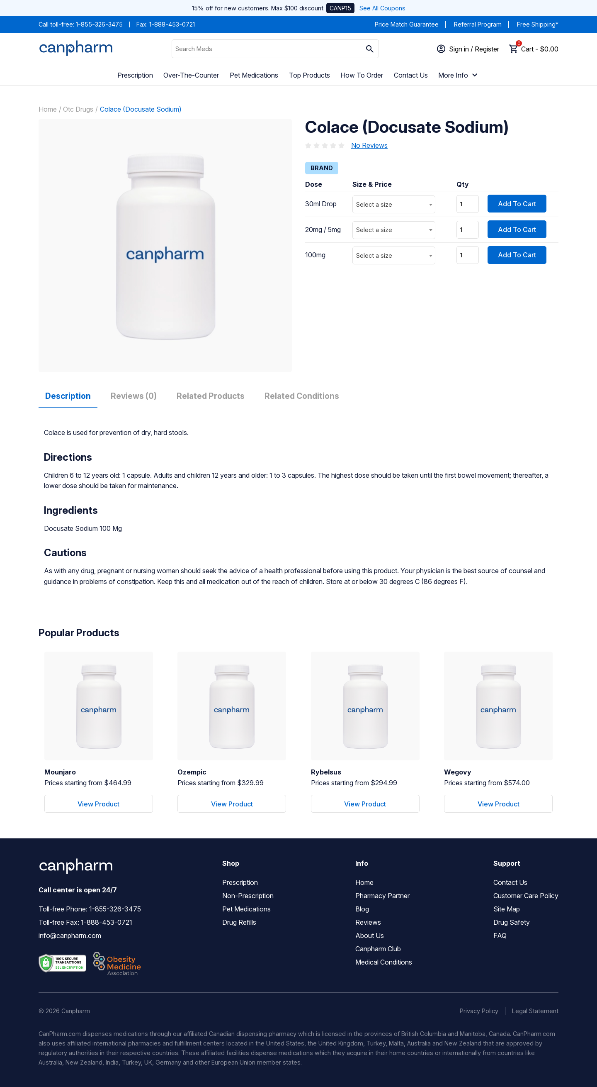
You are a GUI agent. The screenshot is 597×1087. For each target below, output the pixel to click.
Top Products (309, 75)
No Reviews (369, 145)
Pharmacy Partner (382, 896)
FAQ (500, 935)
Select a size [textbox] (374, 204)
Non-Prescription (248, 896)
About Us (369, 935)
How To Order (361, 75)
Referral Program (478, 24)
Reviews (368, 922)
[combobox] (393, 204)
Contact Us (411, 75)
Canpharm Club (378, 949)
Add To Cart (517, 204)
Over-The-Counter (191, 75)
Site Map (506, 909)
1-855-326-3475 (99, 24)
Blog (362, 909)
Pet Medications (254, 75)
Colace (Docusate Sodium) (141, 109)
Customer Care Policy (525, 896)
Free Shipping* (537, 24)
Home (48, 109)
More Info (459, 75)
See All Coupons (382, 8)
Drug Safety (511, 922)
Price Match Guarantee (407, 24)
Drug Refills (239, 922)
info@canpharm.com (70, 935)
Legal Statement (535, 1010)
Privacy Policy (479, 1010)
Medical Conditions (383, 962)
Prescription (135, 75)
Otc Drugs (78, 109)
